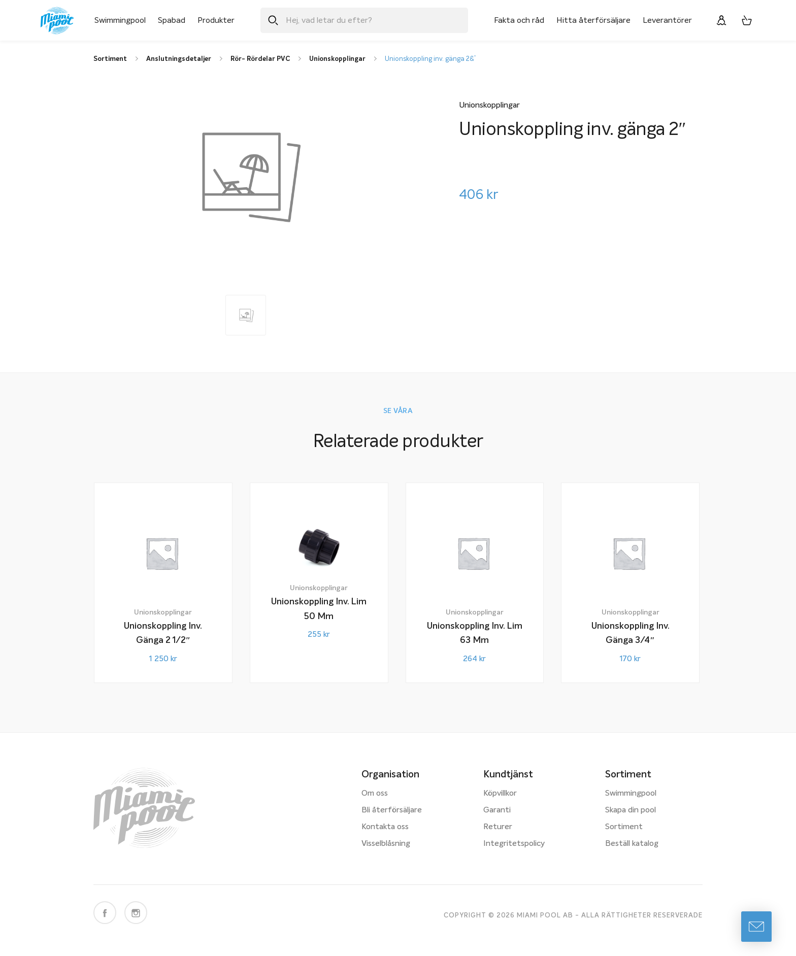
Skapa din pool (630, 810)
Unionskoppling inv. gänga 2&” (430, 59)
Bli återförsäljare (391, 810)
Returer (497, 827)
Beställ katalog (631, 844)
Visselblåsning (385, 844)
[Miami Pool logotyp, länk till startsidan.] (57, 21)
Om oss (374, 794)
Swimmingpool (120, 20)
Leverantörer (667, 20)
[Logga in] (721, 20)
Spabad (171, 20)
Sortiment (624, 827)
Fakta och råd (519, 20)
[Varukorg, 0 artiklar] (747, 20)
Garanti (497, 810)
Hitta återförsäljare (593, 20)
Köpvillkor (500, 794)
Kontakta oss (385, 827)
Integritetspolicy (514, 844)
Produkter (216, 20)
